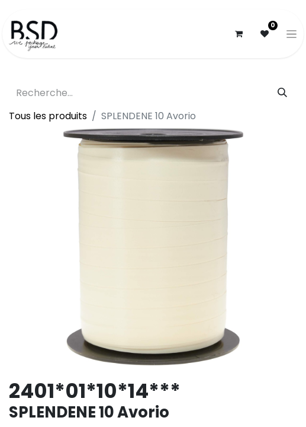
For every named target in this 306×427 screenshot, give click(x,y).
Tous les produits (48, 116)
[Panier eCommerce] (238, 33)
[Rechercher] (282, 93)
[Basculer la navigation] (291, 34)
